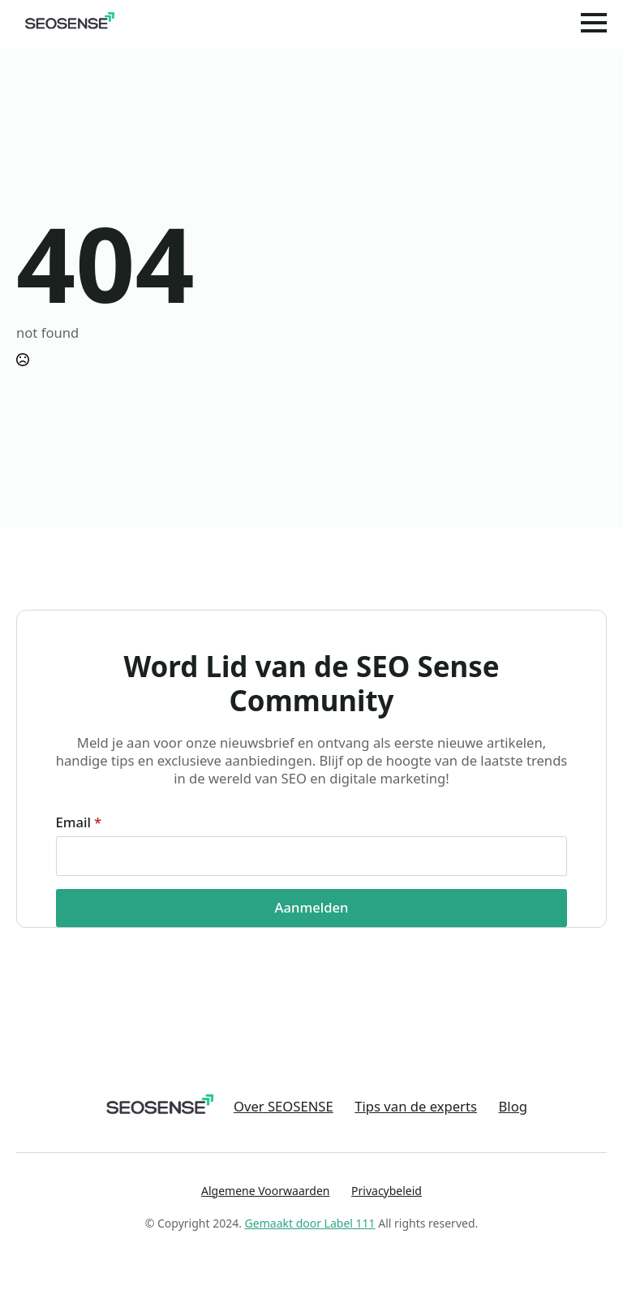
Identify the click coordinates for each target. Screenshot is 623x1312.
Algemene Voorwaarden (265, 1190)
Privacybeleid (386, 1190)
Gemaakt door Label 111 (310, 1223)
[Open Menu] (594, 23)
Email (79, 823)
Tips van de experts (415, 1107)
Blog (513, 1107)
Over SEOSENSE (283, 1107)
